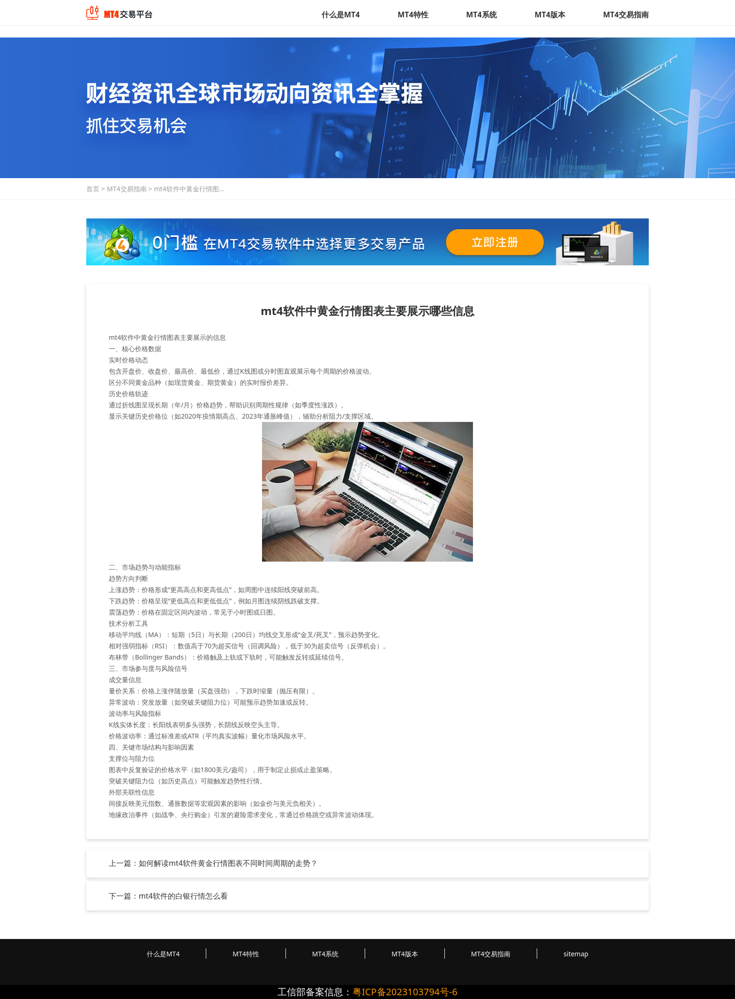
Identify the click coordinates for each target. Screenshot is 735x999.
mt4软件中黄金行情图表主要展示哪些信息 (189, 189)
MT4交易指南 (626, 14)
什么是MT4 (341, 14)
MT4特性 (413, 14)
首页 (92, 188)
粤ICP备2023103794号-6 (405, 991)
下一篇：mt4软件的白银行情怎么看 (168, 896)
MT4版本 (549, 14)
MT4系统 (481, 14)
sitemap (575, 953)
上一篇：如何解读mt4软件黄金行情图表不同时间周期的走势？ (213, 863)
